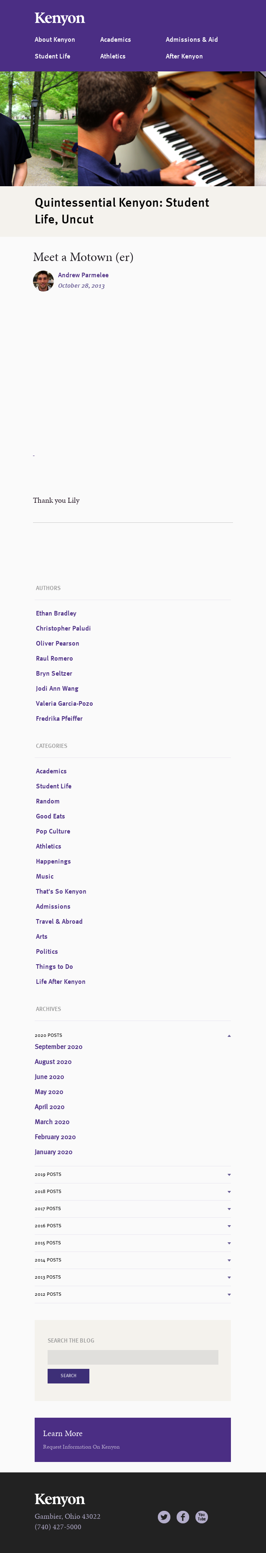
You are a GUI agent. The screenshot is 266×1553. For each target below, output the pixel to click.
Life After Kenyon (61, 982)
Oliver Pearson (57, 644)
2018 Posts (48, 1191)
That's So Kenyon (61, 892)
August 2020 (53, 1062)
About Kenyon (55, 40)
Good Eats (50, 816)
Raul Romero (54, 659)
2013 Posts (48, 1277)
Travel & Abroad (59, 922)
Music (44, 877)
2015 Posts (48, 1243)
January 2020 (53, 1152)
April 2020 (49, 1107)
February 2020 (55, 1137)
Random (48, 801)
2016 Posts (48, 1226)
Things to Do (54, 967)
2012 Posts (48, 1294)
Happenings (53, 862)
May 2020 (49, 1092)
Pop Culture (53, 831)
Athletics (113, 56)
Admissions (53, 907)
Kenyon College (60, 19)
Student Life (52, 56)
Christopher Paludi (63, 629)
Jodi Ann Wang (57, 689)
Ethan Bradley (56, 614)
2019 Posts (48, 1174)
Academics (115, 40)
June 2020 (49, 1077)
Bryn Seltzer (54, 674)
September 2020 (58, 1047)
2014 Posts (48, 1260)
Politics (47, 952)
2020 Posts (48, 1035)
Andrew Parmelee (83, 275)
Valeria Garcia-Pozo (64, 704)
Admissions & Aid (192, 40)
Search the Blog (71, 1341)
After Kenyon (184, 56)
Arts (42, 937)
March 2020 (52, 1122)
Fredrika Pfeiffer (59, 719)
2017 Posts (48, 1208)
